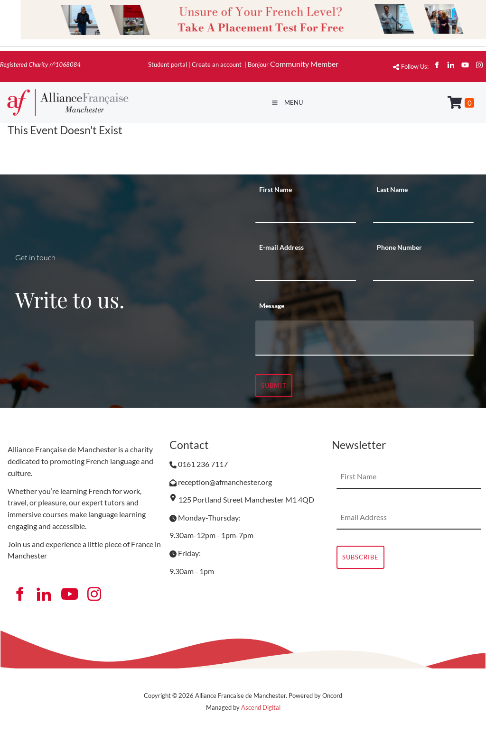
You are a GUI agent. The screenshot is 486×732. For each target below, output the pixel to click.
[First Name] (305, 211)
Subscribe (360, 557)
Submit (274, 385)
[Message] (364, 338)
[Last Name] (423, 211)
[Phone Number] (423, 269)
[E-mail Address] (305, 269)
